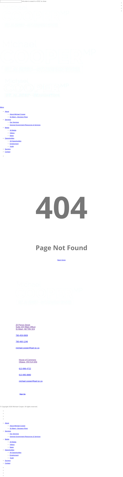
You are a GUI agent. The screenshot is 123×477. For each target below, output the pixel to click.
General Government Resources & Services (25, 436)
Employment (14, 455)
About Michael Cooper (17, 426)
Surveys (8, 460)
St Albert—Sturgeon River (19, 428)
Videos (12, 444)
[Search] (11, 1)
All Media (13, 442)
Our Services (14, 434)
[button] (2, 107)
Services (8, 431)
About (7, 423)
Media (7, 439)
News (12, 447)
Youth (12, 458)
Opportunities (9, 450)
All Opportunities (15, 452)
